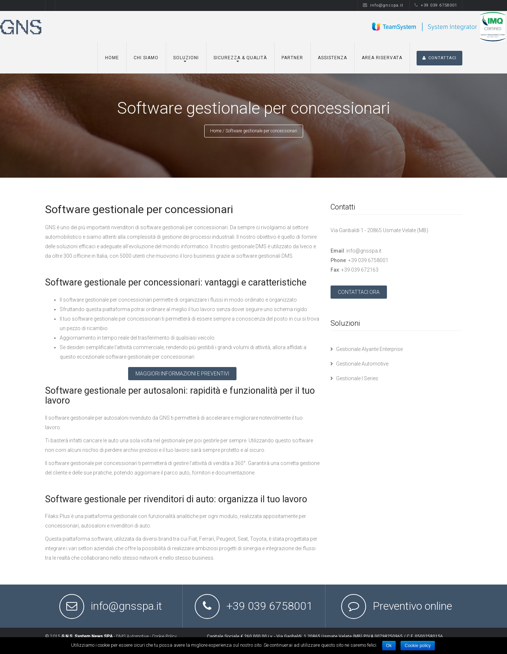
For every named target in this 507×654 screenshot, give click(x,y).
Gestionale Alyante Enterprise (369, 349)
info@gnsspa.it (383, 5)
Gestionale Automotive (362, 364)
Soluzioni (186, 57)
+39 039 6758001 (435, 5)
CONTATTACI (439, 58)
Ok (389, 645)
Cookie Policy (164, 636)
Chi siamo (146, 57)
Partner (292, 57)
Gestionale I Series (357, 378)
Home (112, 57)
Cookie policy (417, 645)
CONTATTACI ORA (359, 292)
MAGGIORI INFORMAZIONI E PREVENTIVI (182, 374)
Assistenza (332, 57)
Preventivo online (412, 606)
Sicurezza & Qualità (240, 57)
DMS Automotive (132, 636)
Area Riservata (382, 57)
